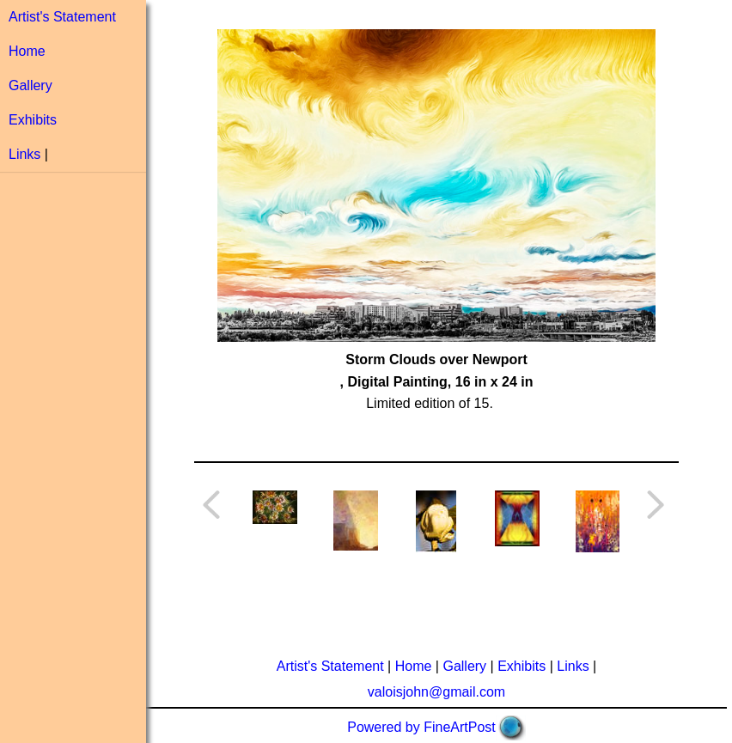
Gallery (30, 85)
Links (24, 154)
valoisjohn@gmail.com (436, 692)
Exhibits (33, 120)
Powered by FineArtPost (421, 727)
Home (27, 51)
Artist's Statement (62, 16)
